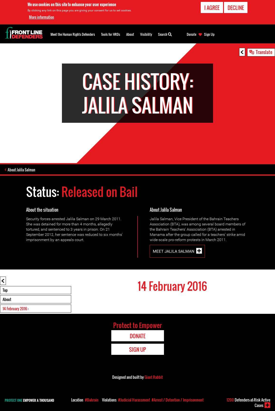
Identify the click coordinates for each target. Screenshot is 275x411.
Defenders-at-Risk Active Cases (248, 402)
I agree (211, 7)
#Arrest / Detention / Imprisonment (178, 400)
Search (165, 34)
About (7, 299)
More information (41, 17)
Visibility (146, 34)
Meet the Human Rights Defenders (73, 34)
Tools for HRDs (110, 34)
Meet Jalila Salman (173, 251)
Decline (236, 7)
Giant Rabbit (153, 377)
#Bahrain (91, 400)
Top (5, 290)
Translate (264, 52)
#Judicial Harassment (134, 400)
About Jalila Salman (21, 169)
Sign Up (209, 34)
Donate (191, 34)
